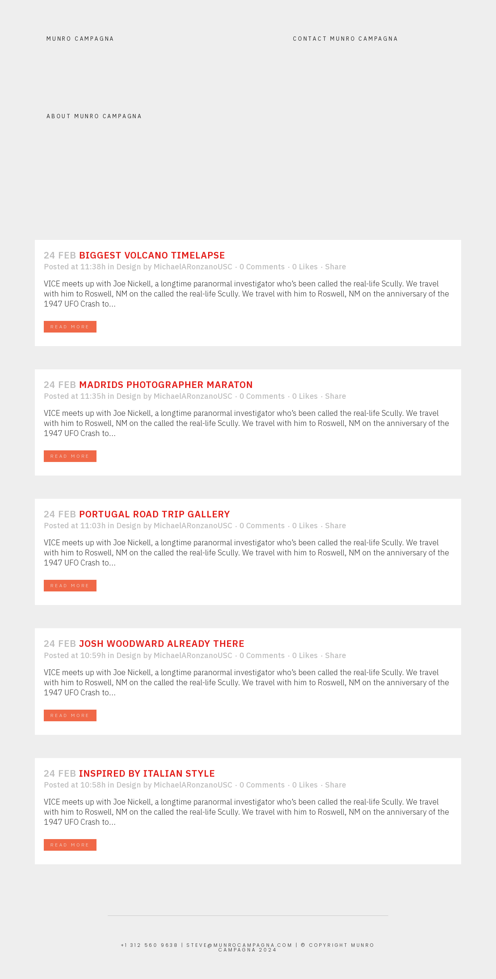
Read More (70, 326)
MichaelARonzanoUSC (192, 266)
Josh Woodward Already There (162, 643)
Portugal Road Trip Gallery (154, 514)
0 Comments (262, 266)
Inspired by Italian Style (147, 773)
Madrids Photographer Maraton (166, 384)
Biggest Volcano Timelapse (152, 255)
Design (128, 266)
